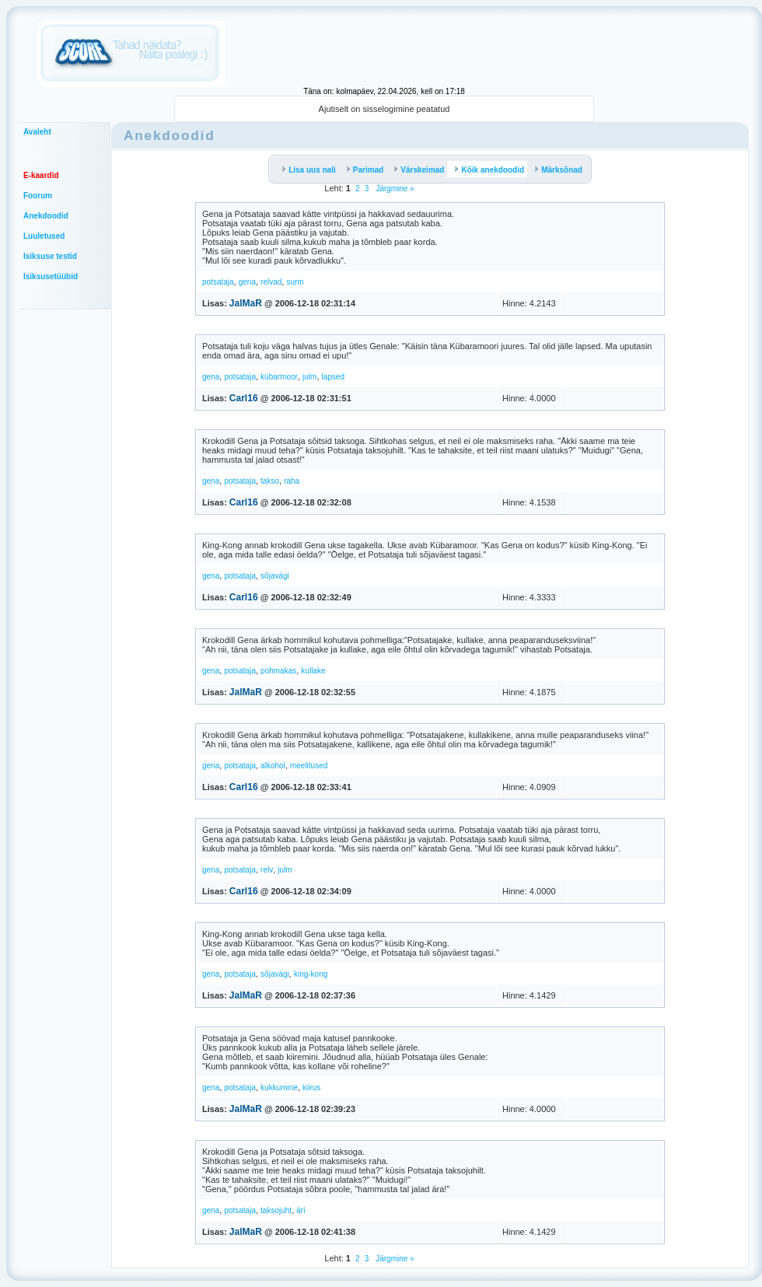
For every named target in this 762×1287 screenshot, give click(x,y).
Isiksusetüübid (50, 276)
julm (309, 376)
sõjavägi (274, 576)
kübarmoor (279, 376)
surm (294, 282)
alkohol (272, 765)
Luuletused (44, 236)
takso (269, 481)
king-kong (310, 974)
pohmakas (278, 670)
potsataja (218, 282)
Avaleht (37, 132)
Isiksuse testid (50, 256)
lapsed (333, 376)
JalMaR (245, 303)
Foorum (37, 195)
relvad (270, 282)
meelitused (308, 765)
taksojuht (276, 1210)
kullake (313, 670)
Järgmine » (393, 188)
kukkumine (279, 1087)
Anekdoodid (45, 216)
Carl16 (243, 398)
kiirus (311, 1087)
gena (247, 282)
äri (300, 1210)
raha (291, 481)
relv (266, 870)
